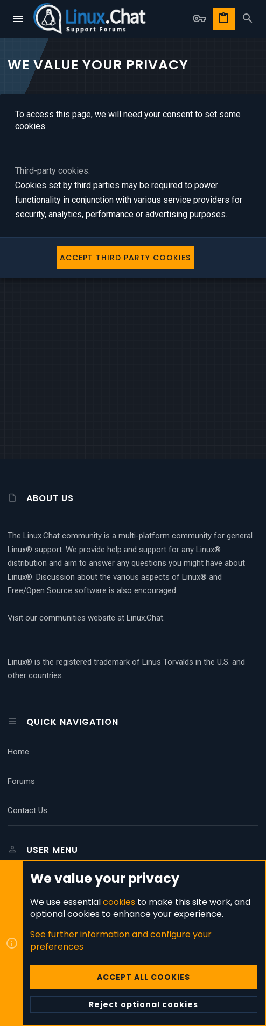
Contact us (27, 810)
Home (18, 752)
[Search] (247, 19)
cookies (119, 901)
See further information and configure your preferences (121, 940)
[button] (19, 18)
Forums (21, 781)
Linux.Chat (145, 618)
